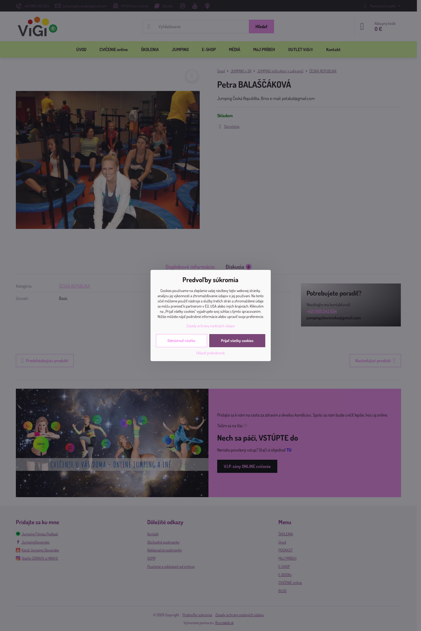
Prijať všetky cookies (237, 340)
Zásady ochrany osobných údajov (210, 325)
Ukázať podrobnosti (210, 352)
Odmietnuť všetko (181, 340)
